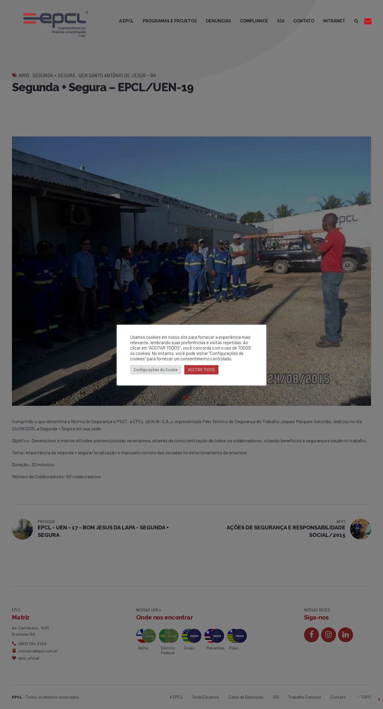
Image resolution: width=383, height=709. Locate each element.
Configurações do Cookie (156, 369)
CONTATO (303, 21)
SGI (280, 21)
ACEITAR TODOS (201, 369)
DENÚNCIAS (218, 21)
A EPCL (126, 21)
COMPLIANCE (254, 21)
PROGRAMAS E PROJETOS (170, 21)
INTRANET (334, 21)
